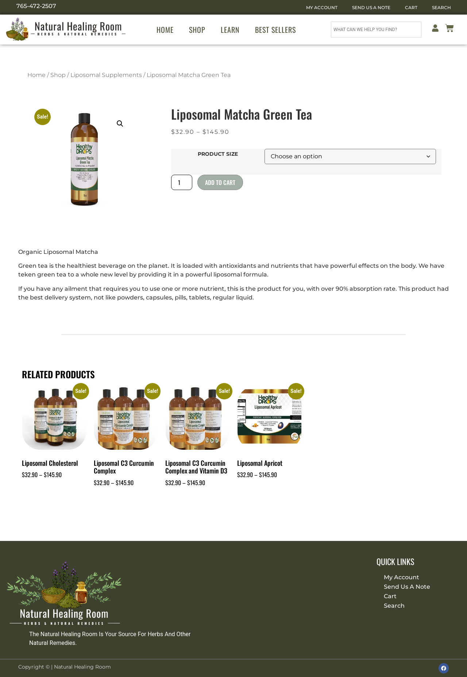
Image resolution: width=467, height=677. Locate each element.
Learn (230, 29)
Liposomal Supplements (106, 74)
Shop (197, 29)
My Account (321, 7)
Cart (411, 7)
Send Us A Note (371, 7)
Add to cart (220, 182)
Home (165, 29)
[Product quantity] (181, 182)
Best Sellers (275, 29)
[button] (120, 123)
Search (441, 7)
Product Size (218, 153)
